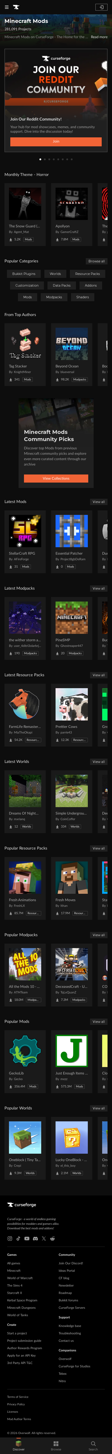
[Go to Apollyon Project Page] (71, 214)
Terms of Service (17, 1397)
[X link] (44, 1238)
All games (13, 1263)
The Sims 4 (14, 1285)
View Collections (56, 478)
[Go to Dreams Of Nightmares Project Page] (25, 801)
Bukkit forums (68, 1300)
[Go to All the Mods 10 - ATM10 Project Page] (25, 975)
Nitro (62, 1381)
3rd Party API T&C (19, 1363)
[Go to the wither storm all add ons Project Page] (25, 628)
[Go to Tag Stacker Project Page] (25, 354)
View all (99, 502)
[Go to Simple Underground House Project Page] (71, 801)
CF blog (64, 1278)
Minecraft (14, 1270)
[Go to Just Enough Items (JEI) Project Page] (71, 1061)
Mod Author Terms (19, 1419)
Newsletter (66, 1285)
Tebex (63, 1373)
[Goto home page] (16, 7)
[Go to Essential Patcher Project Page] (71, 541)
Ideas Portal (67, 1270)
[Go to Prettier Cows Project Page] (71, 715)
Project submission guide (24, 1340)
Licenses (12, 1411)
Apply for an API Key (21, 1355)
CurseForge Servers (72, 1307)
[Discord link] (35, 1238)
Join (56, 141)
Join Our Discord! (71, 1263)
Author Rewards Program (24, 1348)
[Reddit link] (52, 1238)
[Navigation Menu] (6, 7)
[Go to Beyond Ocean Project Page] (71, 354)
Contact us (66, 1340)
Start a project (17, 1333)
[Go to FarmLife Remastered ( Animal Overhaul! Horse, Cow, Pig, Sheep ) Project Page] (25, 715)
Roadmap (65, 1293)
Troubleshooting (70, 1333)
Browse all (96, 261)
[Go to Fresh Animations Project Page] (25, 888)
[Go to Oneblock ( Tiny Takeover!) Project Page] (25, 1148)
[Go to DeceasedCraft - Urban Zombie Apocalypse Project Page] (71, 975)
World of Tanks (17, 1315)
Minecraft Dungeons (21, 1307)
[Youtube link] (27, 1238)
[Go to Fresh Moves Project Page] (71, 888)
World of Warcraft (20, 1278)
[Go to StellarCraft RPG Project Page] (25, 541)
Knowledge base (70, 1326)
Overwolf (65, 1359)
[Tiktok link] (18, 1238)
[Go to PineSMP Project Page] (71, 628)
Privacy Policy (16, 1404)
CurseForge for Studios (74, 1366)
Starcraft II (14, 1293)
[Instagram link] (10, 1238)
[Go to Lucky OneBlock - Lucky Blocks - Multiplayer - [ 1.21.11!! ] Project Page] (71, 1148)
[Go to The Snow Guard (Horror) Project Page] (25, 214)
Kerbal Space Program (22, 1300)
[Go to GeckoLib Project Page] (25, 1061)
